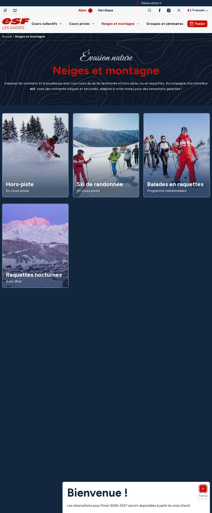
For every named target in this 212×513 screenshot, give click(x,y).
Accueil (7, 36)
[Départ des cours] (15, 10)
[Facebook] (159, 10)
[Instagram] (168, 10)
